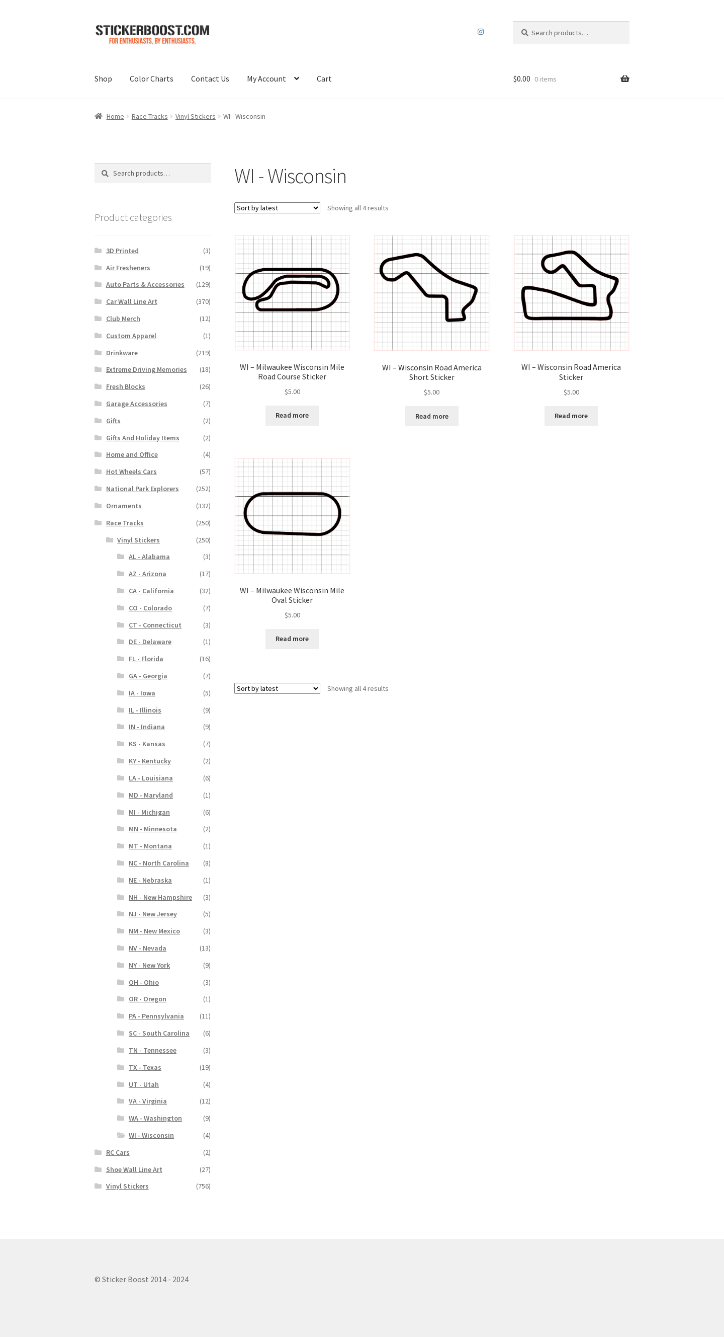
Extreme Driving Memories (146, 369)
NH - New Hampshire (160, 897)
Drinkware (122, 352)
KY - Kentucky (150, 760)
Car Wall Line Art (131, 301)
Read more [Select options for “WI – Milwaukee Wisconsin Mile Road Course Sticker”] (292, 415)
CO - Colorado (150, 607)
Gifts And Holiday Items (142, 437)
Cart (324, 78)
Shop (103, 78)
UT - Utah (144, 1084)
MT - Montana (150, 845)
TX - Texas (145, 1067)
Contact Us (210, 78)
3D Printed (122, 250)
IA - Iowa (142, 692)
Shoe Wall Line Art (134, 1169)
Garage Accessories (136, 403)
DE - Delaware (150, 641)
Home (115, 116)
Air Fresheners (128, 267)
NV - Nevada (147, 948)
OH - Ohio (144, 982)
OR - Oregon (147, 998)
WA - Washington (155, 1118)
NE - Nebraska (150, 880)
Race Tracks (150, 116)
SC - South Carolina (159, 1033)
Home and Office (132, 454)
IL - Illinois (145, 710)
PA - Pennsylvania (156, 1015)
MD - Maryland (151, 795)
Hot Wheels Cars (131, 471)
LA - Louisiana (151, 777)
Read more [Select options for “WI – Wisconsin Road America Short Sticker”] (431, 416)
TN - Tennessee (152, 1050)
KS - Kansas (147, 743)
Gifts (113, 420)
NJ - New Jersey (153, 913)
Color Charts (151, 78)
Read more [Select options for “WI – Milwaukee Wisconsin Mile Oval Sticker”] (292, 638)
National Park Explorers (142, 488)
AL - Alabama (149, 556)
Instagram (481, 31)
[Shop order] (277, 207)
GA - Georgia (148, 675)
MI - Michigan (149, 812)
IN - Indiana (147, 726)
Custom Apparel (131, 335)
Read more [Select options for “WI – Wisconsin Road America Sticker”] (571, 415)
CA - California (151, 590)
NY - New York (149, 965)
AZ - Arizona (147, 573)
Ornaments (124, 505)
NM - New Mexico (154, 930)
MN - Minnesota (153, 828)
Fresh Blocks (125, 386)
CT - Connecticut (155, 625)
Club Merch (123, 318)
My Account (266, 78)
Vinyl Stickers (195, 116)
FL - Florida (146, 658)
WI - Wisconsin (151, 1135)
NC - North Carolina (159, 863)
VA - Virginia (148, 1101)
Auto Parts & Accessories (145, 284)
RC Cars (118, 1152)
